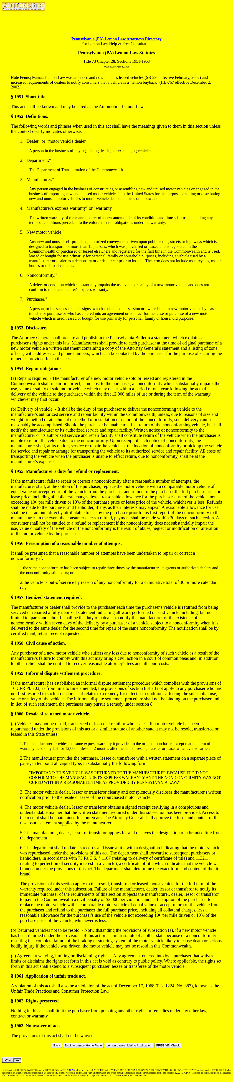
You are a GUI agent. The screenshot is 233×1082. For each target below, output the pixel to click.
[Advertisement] (116, 20)
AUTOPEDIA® (67, 1070)
